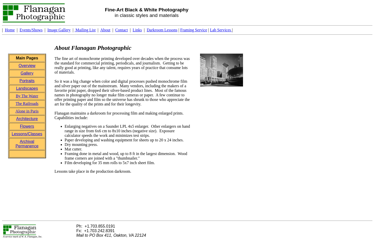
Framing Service (193, 30)
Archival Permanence (26, 143)
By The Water (27, 96)
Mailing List (85, 30)
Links (137, 30)
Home (10, 30)
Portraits (27, 81)
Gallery (26, 73)
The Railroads (27, 103)
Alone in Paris (27, 111)
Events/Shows (31, 30)
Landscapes (27, 88)
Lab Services (221, 30)
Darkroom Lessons (162, 30)
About (105, 30)
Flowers (27, 126)
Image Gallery (59, 30)
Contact (121, 30)
